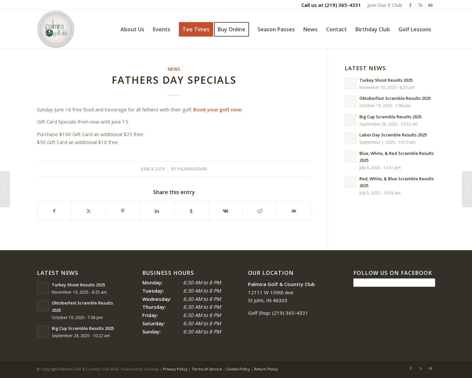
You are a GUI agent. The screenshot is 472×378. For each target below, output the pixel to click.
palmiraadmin (192, 169)
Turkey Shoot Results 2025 (386, 80)
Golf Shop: (259, 312)
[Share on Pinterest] (123, 211)
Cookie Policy (238, 368)
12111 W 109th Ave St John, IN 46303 (281, 292)
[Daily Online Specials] (5, 189)
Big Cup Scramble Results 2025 (390, 117)
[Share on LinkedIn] (157, 211)
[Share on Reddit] (260, 211)
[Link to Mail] (430, 5)
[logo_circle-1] (56, 29)
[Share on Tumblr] (191, 211)
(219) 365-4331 (343, 5)
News (174, 69)
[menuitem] (383, 5)
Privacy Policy (175, 368)
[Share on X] (88, 211)
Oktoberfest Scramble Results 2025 (395, 98)
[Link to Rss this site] (420, 5)
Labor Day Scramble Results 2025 (393, 135)
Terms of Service (207, 368)
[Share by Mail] (294, 211)
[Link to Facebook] (410, 5)
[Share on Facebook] (54, 211)
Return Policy (266, 368)
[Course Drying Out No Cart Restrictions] (467, 189)
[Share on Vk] (225, 211)
